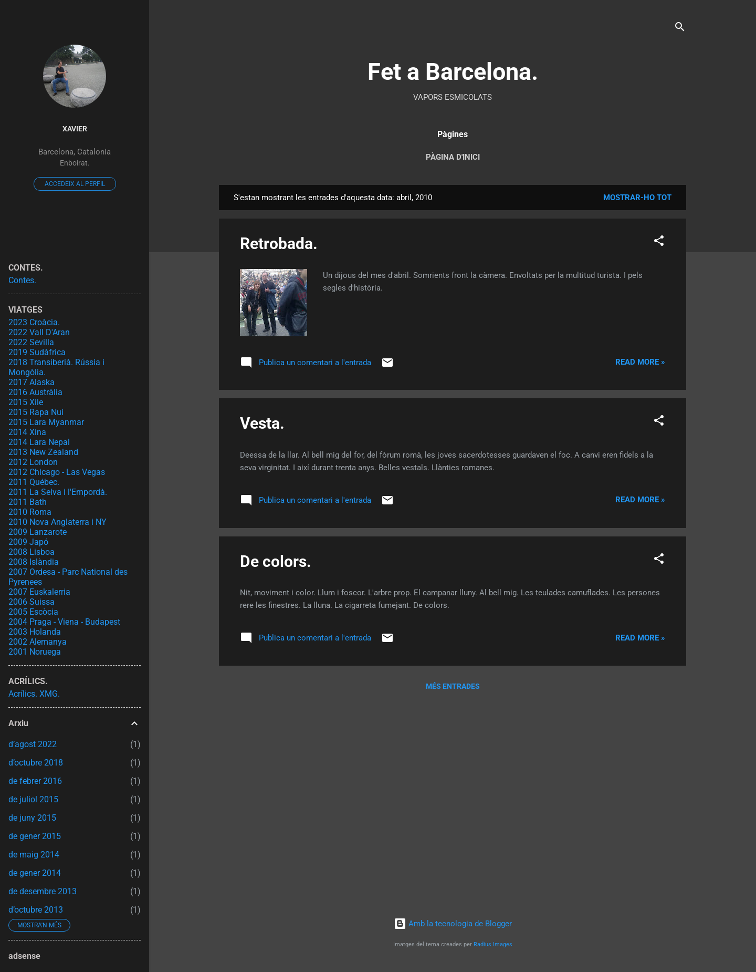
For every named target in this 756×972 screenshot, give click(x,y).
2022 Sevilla (31, 342)
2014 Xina (27, 432)
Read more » (640, 362)
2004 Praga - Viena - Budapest (64, 622)
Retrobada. (279, 243)
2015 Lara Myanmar (46, 422)
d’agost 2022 (32, 744)
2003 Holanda (34, 632)
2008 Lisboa (31, 552)
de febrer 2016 (35, 781)
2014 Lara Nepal (39, 442)
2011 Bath (27, 502)
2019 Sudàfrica (37, 352)
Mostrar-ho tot (637, 197)
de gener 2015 (34, 836)
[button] (659, 242)
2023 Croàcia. (34, 322)
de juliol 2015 (33, 799)
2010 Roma (29, 512)
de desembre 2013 (42, 891)
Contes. (22, 280)
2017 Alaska (31, 382)
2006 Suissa (31, 602)
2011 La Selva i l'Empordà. (57, 492)
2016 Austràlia (35, 392)
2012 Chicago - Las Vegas (56, 472)
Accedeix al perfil (75, 184)
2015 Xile (25, 402)
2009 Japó (28, 542)
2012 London (33, 462)
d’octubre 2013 (35, 910)
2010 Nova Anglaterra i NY (57, 522)
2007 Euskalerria (39, 592)
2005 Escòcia (33, 612)
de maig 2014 (33, 855)
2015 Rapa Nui (36, 412)
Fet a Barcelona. (453, 72)
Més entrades (453, 686)
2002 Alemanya (37, 642)
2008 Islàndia (33, 562)
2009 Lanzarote (37, 532)
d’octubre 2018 (35, 763)
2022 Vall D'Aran (39, 332)
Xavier (74, 129)
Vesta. (262, 423)
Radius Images (493, 944)
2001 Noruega (34, 652)
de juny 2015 (32, 818)
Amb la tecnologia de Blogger (453, 923)
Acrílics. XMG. (34, 694)
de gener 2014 (34, 873)
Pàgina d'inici (453, 157)
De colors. (275, 561)
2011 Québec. (33, 482)
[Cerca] (680, 29)
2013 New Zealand (43, 452)
